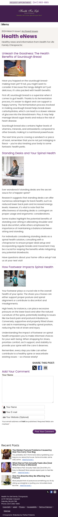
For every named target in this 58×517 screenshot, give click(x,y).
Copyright (7, 507)
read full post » (28, 459)
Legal (15, 507)
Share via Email (45, 368)
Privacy (22, 507)
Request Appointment (20, 3)
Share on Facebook (40, 368)
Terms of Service (45, 507)
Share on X (34, 368)
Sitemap (7, 511)
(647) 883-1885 (41, 2)
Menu (5, 24)
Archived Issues (30, 31)
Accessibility (32, 507)
